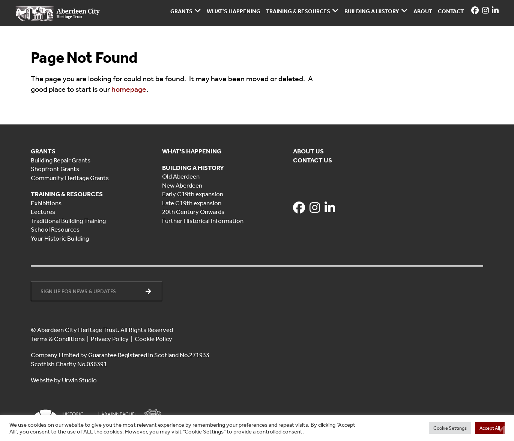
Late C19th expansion (191, 203)
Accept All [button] (489, 428)
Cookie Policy (153, 338)
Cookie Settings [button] (450, 428)
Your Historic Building (60, 238)
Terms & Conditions (58, 338)
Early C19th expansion (192, 194)
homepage (128, 89)
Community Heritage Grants (70, 178)
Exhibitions (46, 203)
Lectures (43, 211)
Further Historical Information (202, 220)
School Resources (55, 229)
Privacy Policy (110, 338)
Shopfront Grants (55, 169)
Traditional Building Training (68, 220)
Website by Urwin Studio (64, 380)
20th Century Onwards (193, 211)
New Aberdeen (182, 185)
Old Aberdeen (181, 176)
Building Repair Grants (60, 160)
